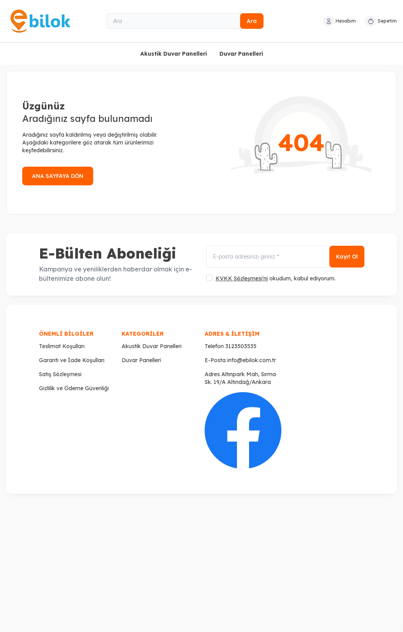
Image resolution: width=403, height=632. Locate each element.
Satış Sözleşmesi (60, 374)
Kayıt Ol (347, 256)
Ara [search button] (252, 21)
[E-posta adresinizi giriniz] (285, 257)
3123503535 (240, 346)
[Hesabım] (339, 21)
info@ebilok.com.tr (251, 360)
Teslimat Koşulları (62, 346)
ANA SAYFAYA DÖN (57, 176)
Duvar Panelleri (241, 53)
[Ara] (185, 21)
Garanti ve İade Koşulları (71, 360)
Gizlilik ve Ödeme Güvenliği (74, 388)
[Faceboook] (243, 430)
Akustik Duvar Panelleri (173, 53)
